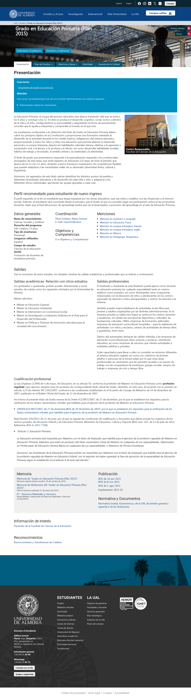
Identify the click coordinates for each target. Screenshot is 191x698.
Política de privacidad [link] (73, 693)
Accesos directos (181, 28)
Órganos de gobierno (97, 603)
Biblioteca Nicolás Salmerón (70, 640)
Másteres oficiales (65, 607)
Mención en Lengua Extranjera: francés (121, 226)
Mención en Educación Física (115, 222)
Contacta (170, 3)
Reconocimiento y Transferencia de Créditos (38, 542)
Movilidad (88, 64)
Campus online (160, 13)
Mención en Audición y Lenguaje (117, 218)
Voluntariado (63, 648)
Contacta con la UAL (24, 667)
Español (119, 3)
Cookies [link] (107, 693)
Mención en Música (110, 233)
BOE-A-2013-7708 (37, 425)
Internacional (95, 14)
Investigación (76, 14)
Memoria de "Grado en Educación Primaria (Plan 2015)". (47, 478)
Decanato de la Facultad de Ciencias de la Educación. (43, 526)
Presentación (22, 64)
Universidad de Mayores (68, 632)
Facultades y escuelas (97, 607)
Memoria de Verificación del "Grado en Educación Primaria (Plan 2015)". (52, 486)
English (129, 3)
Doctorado (62, 611)
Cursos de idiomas (65, 623)
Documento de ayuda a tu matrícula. (35, 87)
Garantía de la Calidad (109, 64)
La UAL (135, 14)
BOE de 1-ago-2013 (109, 485)
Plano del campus (95, 623)
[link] (170, 3)
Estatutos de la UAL (96, 619)
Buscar (183, 34)
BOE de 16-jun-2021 (109, 478)
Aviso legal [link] (94, 693)
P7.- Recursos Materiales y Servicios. (36, 494)
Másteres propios (65, 615)
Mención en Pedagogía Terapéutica (119, 236)
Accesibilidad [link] (122, 693)
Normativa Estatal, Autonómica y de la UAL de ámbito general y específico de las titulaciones (133, 505)
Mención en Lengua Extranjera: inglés (120, 229)
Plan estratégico (94, 615)
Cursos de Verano (65, 628)
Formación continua (66, 619)
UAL (16, 23)
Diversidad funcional (66, 644)
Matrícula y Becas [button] (67, 64)
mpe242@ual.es (72, 221)
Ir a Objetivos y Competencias (71, 239)
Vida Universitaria (116, 14)
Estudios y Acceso (53, 14)
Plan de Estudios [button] (43, 64)
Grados (22, 23)
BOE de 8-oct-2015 (109, 481)
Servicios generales (96, 611)
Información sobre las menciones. (38, 105)
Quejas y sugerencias (24, 674)
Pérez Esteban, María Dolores (71, 218)
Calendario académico (67, 636)
